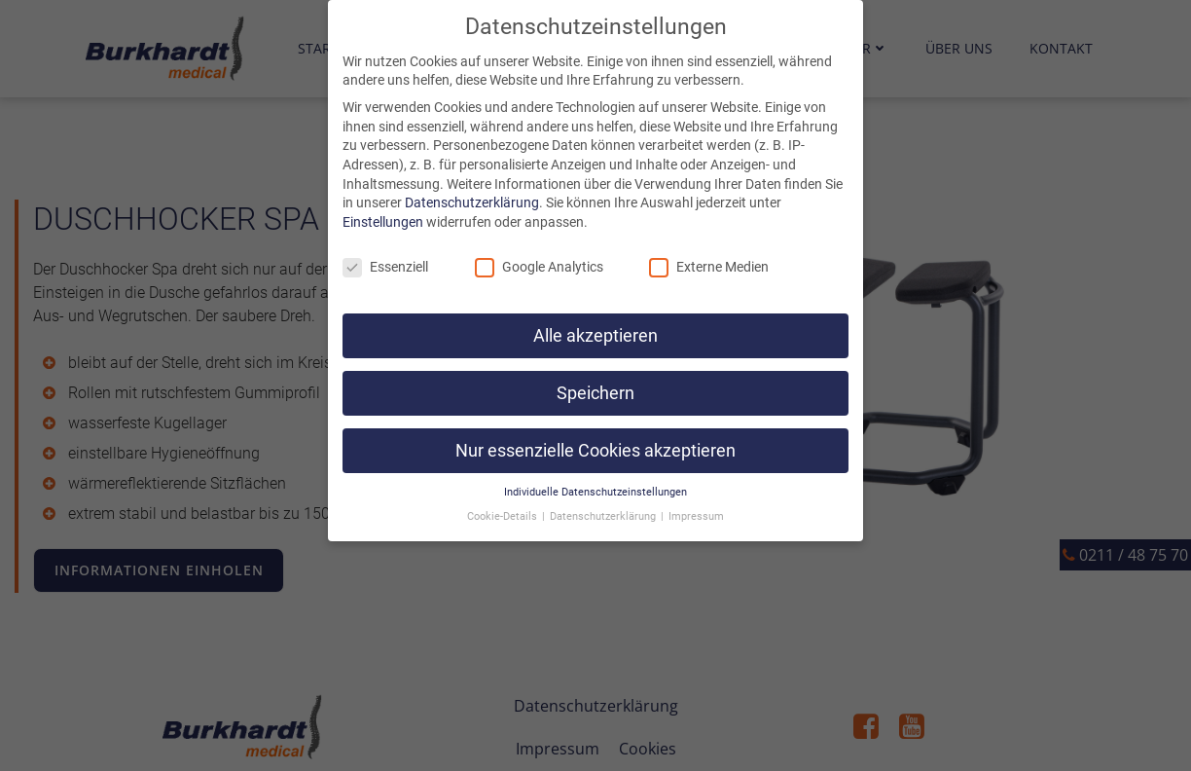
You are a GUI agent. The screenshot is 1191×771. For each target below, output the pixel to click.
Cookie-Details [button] (503, 495)
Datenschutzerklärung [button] (604, 495)
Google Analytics (539, 246)
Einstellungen (383, 200)
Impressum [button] (696, 495)
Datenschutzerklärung (472, 181)
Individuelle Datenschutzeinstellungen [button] (595, 470)
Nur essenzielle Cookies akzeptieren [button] (595, 429)
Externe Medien (709, 246)
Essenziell (385, 246)
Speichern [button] (595, 372)
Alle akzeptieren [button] (595, 314)
